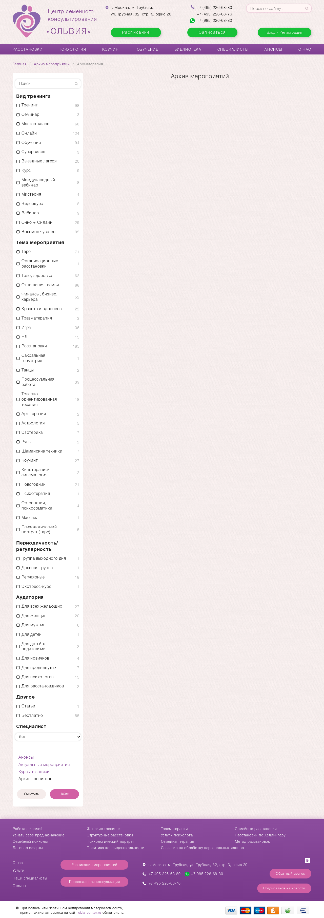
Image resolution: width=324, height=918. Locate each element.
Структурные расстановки (110, 835)
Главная (20, 64)
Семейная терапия (177, 841)
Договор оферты (28, 848)
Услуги (19, 870)
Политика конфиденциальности (116, 848)
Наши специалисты (30, 878)
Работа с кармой (28, 829)
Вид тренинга (33, 96)
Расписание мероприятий (94, 865)
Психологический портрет (110, 841)
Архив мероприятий (52, 64)
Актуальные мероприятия (44, 764)
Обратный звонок (290, 873)
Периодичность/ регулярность (37, 546)
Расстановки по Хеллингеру (260, 835)
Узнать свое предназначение (39, 835)
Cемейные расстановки (256, 829)
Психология (72, 49)
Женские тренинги (104, 829)
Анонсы (273, 49)
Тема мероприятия (40, 242)
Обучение (147, 49)
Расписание (136, 32)
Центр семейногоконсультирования (72, 22)
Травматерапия (174, 829)
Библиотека (187, 49)
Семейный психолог (31, 841)
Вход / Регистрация (284, 32)
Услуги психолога (177, 835)
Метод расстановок (252, 841)
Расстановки (28, 49)
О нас (304, 49)
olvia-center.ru (89, 912)
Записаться (212, 32)
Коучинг (111, 49)
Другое (25, 697)
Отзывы (19, 886)
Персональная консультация (94, 882)
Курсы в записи (34, 772)
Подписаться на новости (284, 888)
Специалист (31, 726)
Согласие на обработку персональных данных (202, 848)
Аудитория (30, 597)
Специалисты (233, 49)
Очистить (31, 794)
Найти (64, 794)
